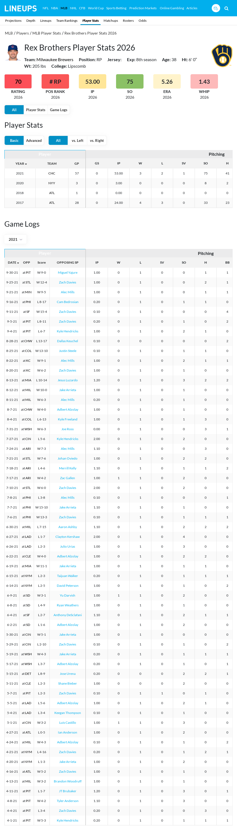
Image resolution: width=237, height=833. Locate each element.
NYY (51, 183)
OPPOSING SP (68, 262)
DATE (12, 262)
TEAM (52, 163)
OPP (26, 262)
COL (28, 351)
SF (28, 312)
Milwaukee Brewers (54, 59)
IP (118, 163)
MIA (28, 380)
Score (42, 262)
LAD (28, 537)
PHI (28, 302)
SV (184, 163)
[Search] (227, 8)
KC (28, 360)
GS (97, 163)
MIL (28, 390)
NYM (28, 576)
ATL (52, 193)
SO (206, 163)
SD (28, 595)
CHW (28, 341)
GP (76, 163)
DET (28, 674)
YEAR (19, 163)
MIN (28, 292)
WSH (28, 429)
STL (28, 282)
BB (227, 262)
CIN (28, 439)
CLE (28, 556)
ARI (28, 449)
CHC (51, 173)
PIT (28, 272)
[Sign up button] (216, 8)
